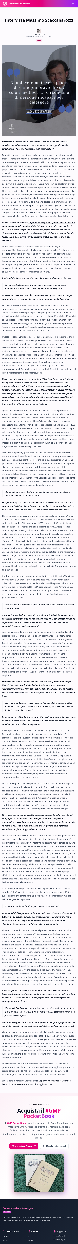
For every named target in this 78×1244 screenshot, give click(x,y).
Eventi (30, 1240)
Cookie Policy (59, 1239)
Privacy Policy (59, 1236)
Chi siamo (6, 1236)
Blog (30, 1236)
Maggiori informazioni (54, 1146)
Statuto (5, 1240)
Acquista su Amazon (24, 1146)
